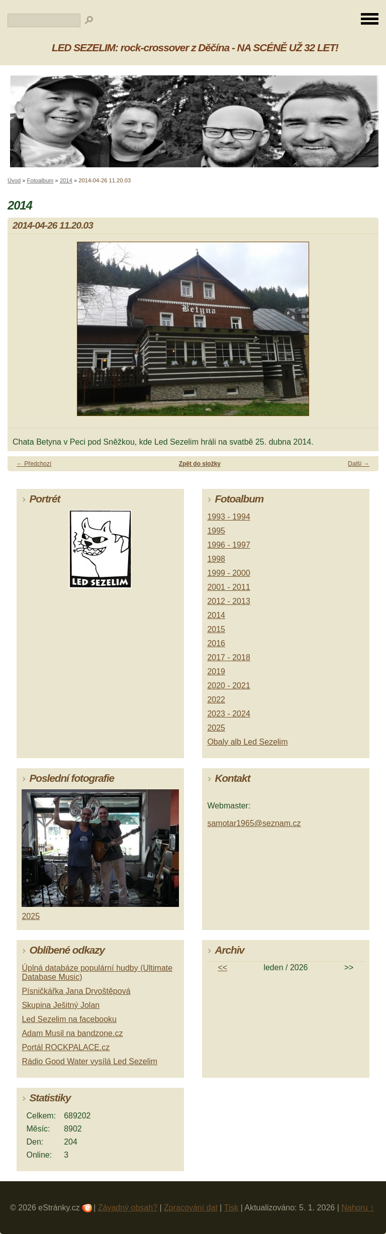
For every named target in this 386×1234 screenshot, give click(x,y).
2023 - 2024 (228, 713)
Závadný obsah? (127, 1207)
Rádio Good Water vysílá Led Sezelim (89, 1061)
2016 (216, 643)
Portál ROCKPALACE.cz (66, 1047)
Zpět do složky (200, 463)
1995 (216, 531)
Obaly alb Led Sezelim (247, 742)
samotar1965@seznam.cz (254, 823)
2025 (216, 728)
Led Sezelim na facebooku (69, 1019)
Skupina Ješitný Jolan (61, 1005)
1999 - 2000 (228, 573)
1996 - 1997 (228, 545)
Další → (358, 463)
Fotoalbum (40, 180)
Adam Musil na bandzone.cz (72, 1033)
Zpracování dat (191, 1207)
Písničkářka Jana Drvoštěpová (76, 991)
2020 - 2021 (228, 685)
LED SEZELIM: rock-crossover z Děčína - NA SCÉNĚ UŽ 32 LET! (195, 47)
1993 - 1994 (228, 516)
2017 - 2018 (228, 657)
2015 (216, 629)
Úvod (14, 180)
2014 (66, 180)
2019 (216, 671)
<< (223, 967)
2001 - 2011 (228, 587)
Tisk (231, 1207)
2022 (216, 699)
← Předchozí (34, 463)
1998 (216, 559)
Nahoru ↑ (357, 1207)
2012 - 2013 (228, 601)
